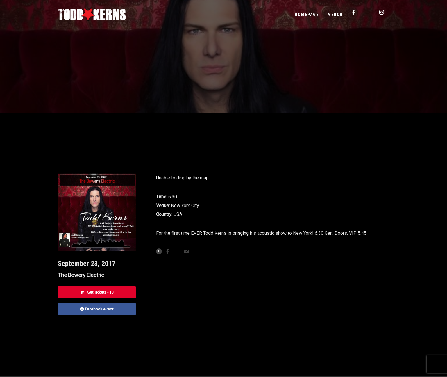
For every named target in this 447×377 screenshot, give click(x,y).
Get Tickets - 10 (96, 292)
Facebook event (96, 309)
